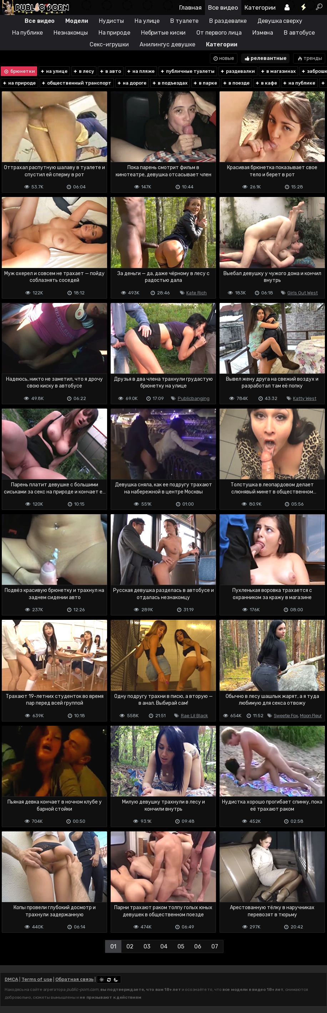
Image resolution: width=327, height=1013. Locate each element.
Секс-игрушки (109, 44)
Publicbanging (194, 398)
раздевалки (237, 71)
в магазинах (278, 71)
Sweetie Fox (286, 715)
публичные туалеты (187, 71)
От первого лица (219, 32)
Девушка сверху (279, 20)
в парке (205, 83)
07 (214, 946)
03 (147, 946)
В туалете (184, 20)
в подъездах (169, 83)
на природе (19, 83)
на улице (53, 71)
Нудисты (111, 20)
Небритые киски (163, 32)
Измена (262, 32)
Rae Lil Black (194, 715)
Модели (76, 20)
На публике (27, 32)
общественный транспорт (76, 83)
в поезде (236, 83)
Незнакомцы (71, 32)
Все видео (223, 7)
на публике (298, 83)
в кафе (266, 83)
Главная (190, 7)
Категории (260, 7)
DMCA (11, 979)
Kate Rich (196, 292)
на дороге (131, 83)
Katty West (304, 398)
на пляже (140, 71)
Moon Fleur (311, 715)
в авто (110, 71)
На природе (114, 32)
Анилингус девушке (167, 44)
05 (180, 946)
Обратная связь (74, 979)
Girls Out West (302, 292)
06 (197, 946)
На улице (147, 20)
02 (130, 946)
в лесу (83, 71)
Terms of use (36, 979)
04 (163, 946)
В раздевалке (228, 20)
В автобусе (299, 32)
